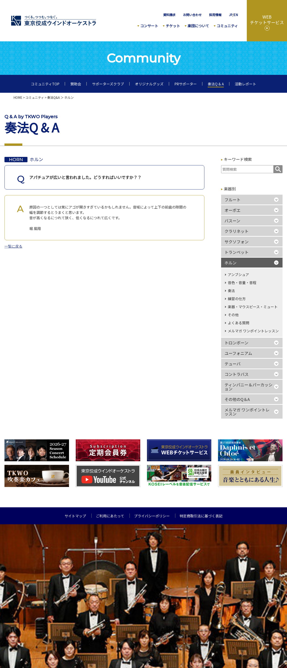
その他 (233, 314)
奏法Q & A (216, 84)
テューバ (232, 364)
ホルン (230, 263)
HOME (17, 97)
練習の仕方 (237, 298)
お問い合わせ (192, 14)
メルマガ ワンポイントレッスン (253, 330)
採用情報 (215, 14)
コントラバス (236, 374)
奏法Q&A (53, 97)
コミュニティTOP (45, 84)
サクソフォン (236, 241)
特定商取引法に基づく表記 (201, 516)
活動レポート (245, 84)
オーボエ (232, 210)
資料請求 (169, 14)
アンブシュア (238, 274)
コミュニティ (227, 25)
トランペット (236, 252)
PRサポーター (185, 84)
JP (231, 14)
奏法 (231, 290)
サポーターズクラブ (108, 84)
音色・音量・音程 (242, 282)
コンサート (149, 25)
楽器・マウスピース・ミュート (253, 306)
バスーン (232, 220)
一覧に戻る (13, 246)
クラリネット (236, 231)
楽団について (198, 25)
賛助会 (75, 84)
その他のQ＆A (237, 399)
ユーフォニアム (238, 353)
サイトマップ (75, 516)
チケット (173, 25)
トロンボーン (236, 343)
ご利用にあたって (110, 516)
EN (236, 14)
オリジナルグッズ (149, 84)
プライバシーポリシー (152, 516)
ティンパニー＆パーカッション (248, 387)
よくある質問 (238, 322)
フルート (232, 199)
